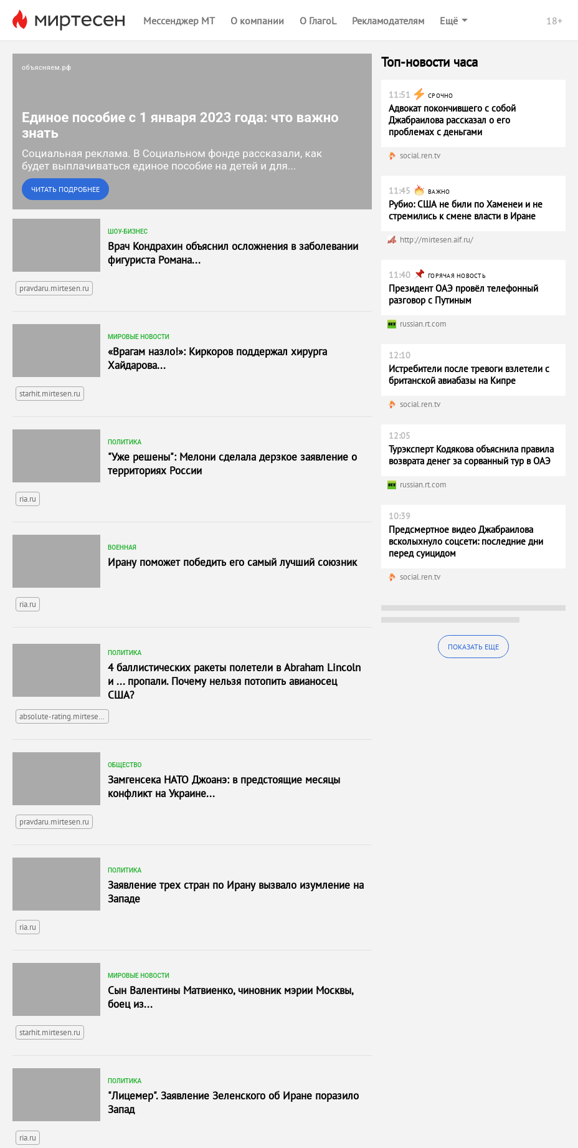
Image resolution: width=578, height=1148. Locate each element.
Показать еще (473, 646)
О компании (257, 20)
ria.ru (27, 499)
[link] (192, 131)
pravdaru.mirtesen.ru (54, 288)
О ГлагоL (318, 20)
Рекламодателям (388, 20)
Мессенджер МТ (179, 20)
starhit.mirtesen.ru (49, 393)
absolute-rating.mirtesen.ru (64, 716)
